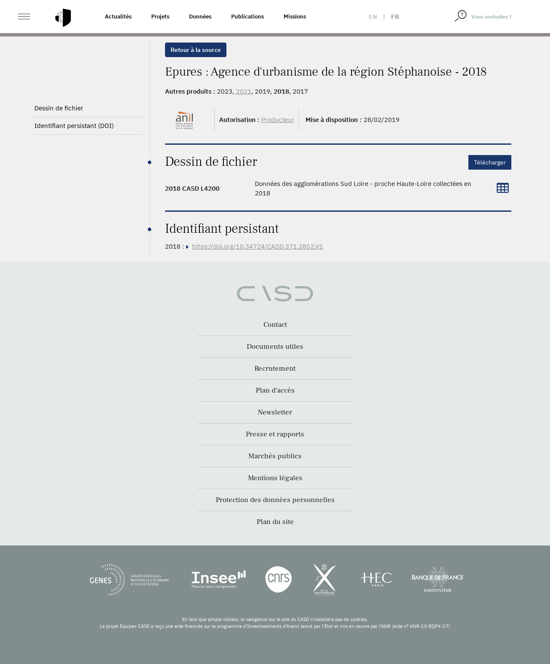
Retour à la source (196, 50)
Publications (247, 16)
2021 (243, 91)
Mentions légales (275, 478)
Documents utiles (275, 346)
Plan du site (275, 522)
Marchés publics (275, 456)
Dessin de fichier (58, 108)
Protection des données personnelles (275, 500)
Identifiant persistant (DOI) (74, 126)
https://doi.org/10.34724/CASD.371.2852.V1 (257, 246)
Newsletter (275, 412)
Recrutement (275, 368)
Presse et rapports (275, 434)
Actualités (118, 16)
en (373, 16)
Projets (160, 16)
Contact (275, 324)
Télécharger (490, 162)
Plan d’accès (275, 390)
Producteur (277, 120)
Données (200, 16)
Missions (295, 16)
